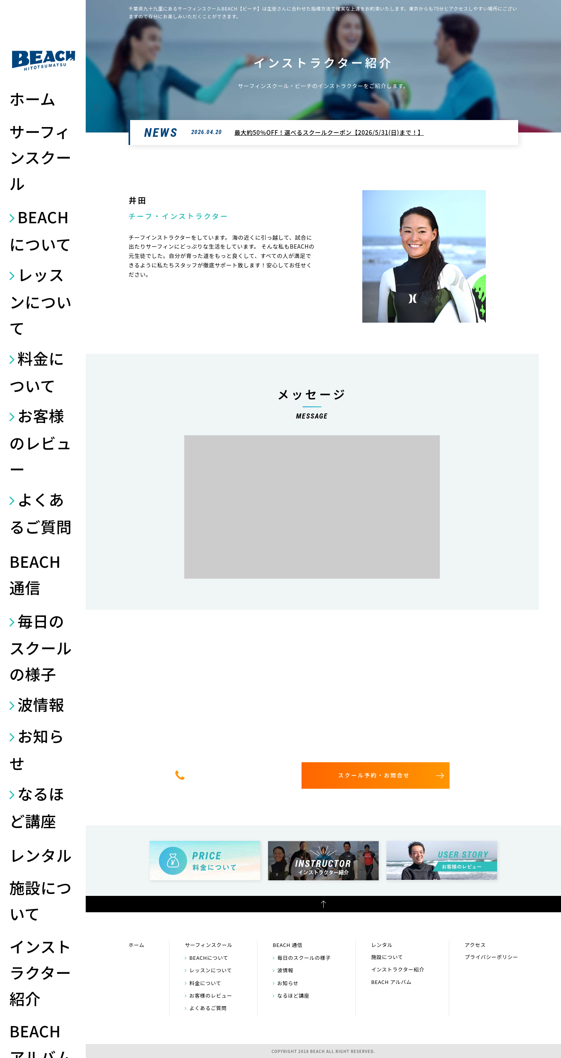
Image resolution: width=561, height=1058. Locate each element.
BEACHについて (40, 230)
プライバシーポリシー (491, 957)
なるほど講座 (36, 807)
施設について (40, 900)
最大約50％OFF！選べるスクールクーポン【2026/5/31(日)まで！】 (329, 132)
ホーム (32, 98)
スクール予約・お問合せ (374, 775)
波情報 (41, 704)
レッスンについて (40, 301)
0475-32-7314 (236, 775)
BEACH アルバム (391, 982)
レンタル (40, 855)
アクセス (475, 944)
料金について (36, 371)
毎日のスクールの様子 (40, 647)
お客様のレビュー (40, 442)
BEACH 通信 (35, 574)
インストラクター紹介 (40, 972)
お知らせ (36, 749)
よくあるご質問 (40, 512)
